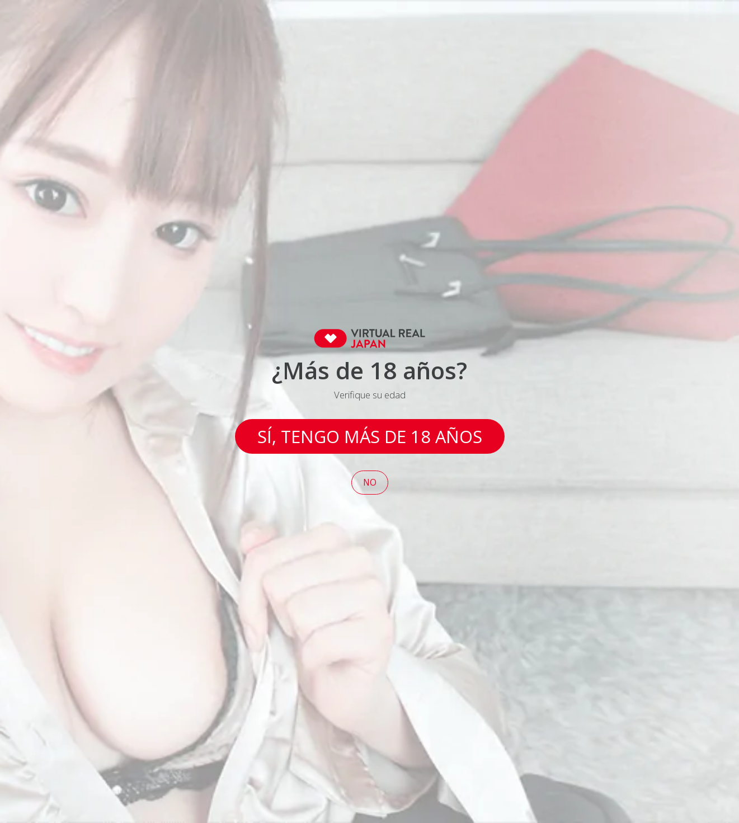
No (369, 482)
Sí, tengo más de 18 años (369, 436)
